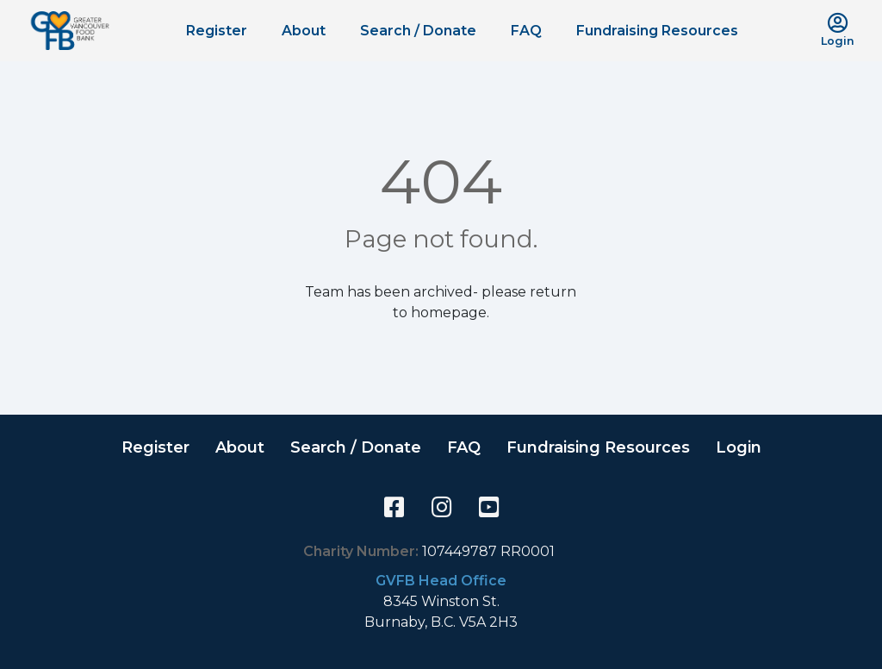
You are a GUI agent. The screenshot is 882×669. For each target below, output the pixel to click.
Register (216, 30)
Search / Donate (418, 30)
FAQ (526, 30)
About (304, 30)
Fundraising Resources (657, 30)
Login (738, 447)
